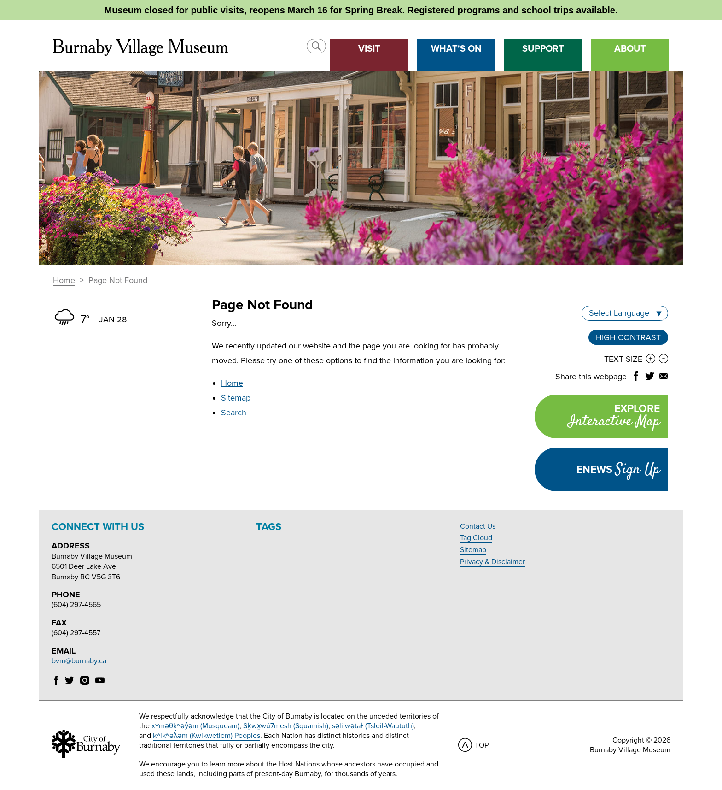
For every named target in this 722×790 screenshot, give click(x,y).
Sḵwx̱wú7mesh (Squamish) (285, 726)
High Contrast (628, 337)
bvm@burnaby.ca (79, 661)
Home (64, 280)
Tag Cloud (476, 537)
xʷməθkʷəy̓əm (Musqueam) (195, 726)
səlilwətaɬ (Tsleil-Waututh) (373, 726)
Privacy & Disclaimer (492, 561)
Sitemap (235, 398)
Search (233, 412)
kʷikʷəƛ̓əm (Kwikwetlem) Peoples (206, 735)
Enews (618, 469)
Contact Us (477, 526)
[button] (316, 46)
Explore (597, 417)
